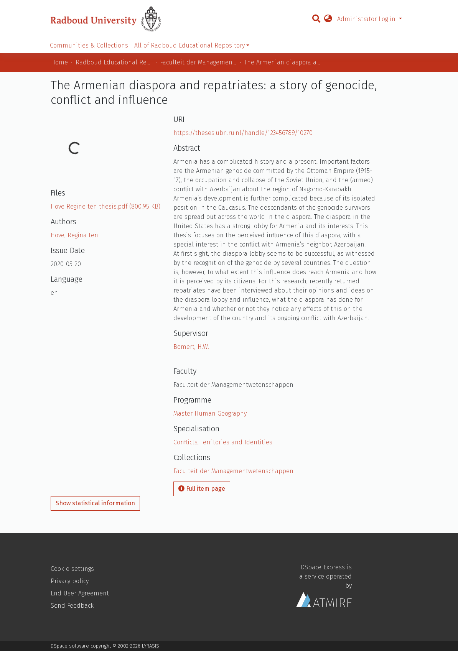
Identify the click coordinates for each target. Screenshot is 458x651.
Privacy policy (70, 581)
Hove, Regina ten (74, 235)
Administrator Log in (367, 19)
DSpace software (70, 646)
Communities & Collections (89, 45)
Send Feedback (72, 605)
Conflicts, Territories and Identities (222, 442)
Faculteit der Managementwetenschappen (198, 62)
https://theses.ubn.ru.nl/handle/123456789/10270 (243, 132)
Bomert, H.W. (191, 346)
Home (59, 62)
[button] (328, 19)
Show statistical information (95, 503)
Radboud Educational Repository (114, 62)
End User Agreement (80, 593)
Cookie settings (72, 568)
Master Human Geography (210, 413)
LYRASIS (150, 646)
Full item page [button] (201, 488)
